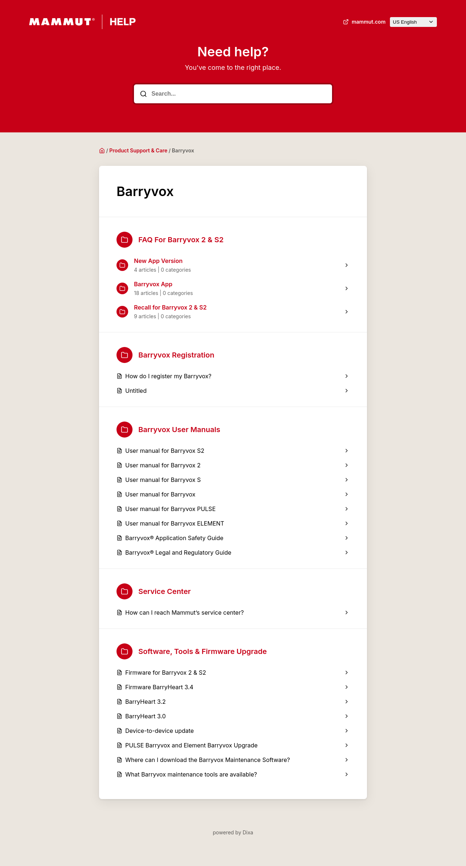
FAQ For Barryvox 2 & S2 (170, 240)
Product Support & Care (138, 150)
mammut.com (363, 21)
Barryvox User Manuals (168, 430)
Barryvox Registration (165, 355)
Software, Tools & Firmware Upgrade (191, 651)
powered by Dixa (233, 832)
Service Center (153, 591)
